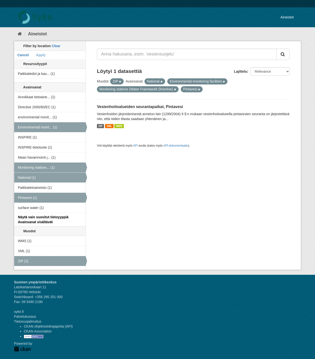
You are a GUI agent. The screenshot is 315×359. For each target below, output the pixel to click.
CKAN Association (38, 331)
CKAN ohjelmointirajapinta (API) (48, 326)
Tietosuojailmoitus (27, 321)
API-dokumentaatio (175, 145)
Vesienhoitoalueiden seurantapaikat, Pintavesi (140, 107)
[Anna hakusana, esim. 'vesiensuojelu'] (187, 54)
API (135, 145)
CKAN (22, 349)
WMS (119, 125)
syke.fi (19, 312)
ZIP (100, 125)
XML (109, 125)
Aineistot (287, 17)
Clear (56, 46)
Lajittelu (240, 71)
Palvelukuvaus (25, 316)
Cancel (23, 55)
